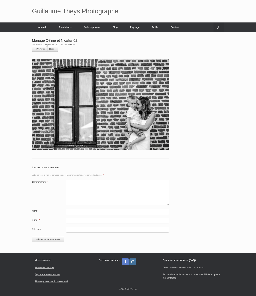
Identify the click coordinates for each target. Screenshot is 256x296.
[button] (219, 27)
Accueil (42, 27)
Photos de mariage (44, 267)
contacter (171, 278)
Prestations (65, 27)
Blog (115, 27)
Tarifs (155, 27)
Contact (174, 27)
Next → (52, 49)
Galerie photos (92, 27)
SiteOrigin (125, 289)
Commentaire (39, 182)
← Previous (39, 49)
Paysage (135, 27)
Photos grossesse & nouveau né (51, 281)
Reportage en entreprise (47, 274)
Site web (36, 229)
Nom (35, 211)
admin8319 (69, 44)
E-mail (36, 220)
